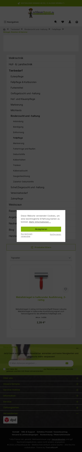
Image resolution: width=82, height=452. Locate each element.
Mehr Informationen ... (40, 222)
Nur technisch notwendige (26, 235)
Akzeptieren (41, 229)
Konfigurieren (55, 234)
